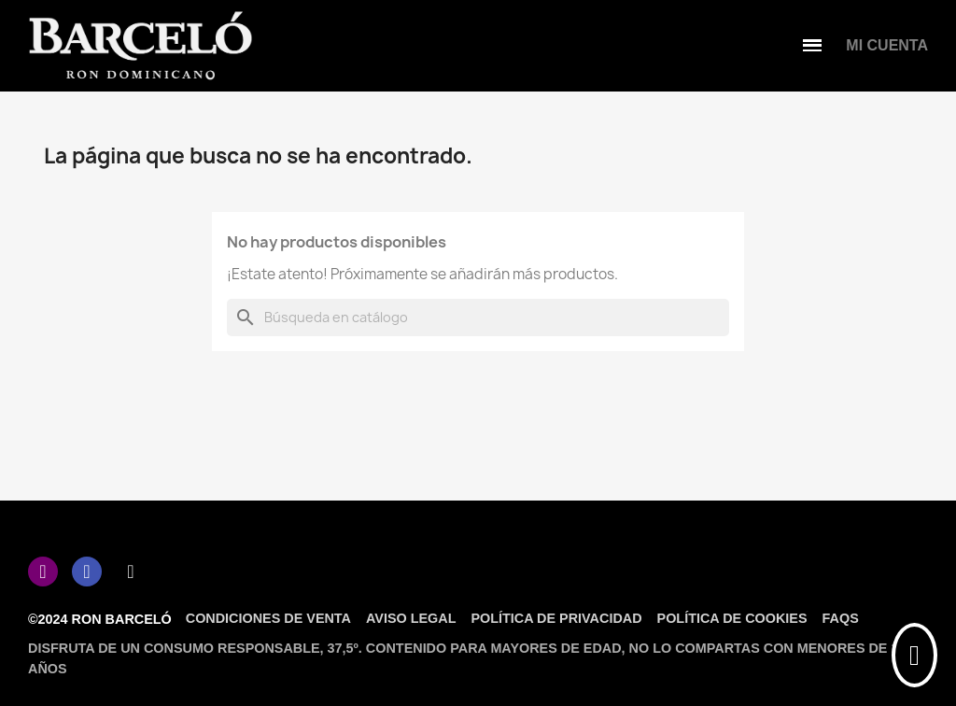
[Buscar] (478, 317)
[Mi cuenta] (887, 45)
